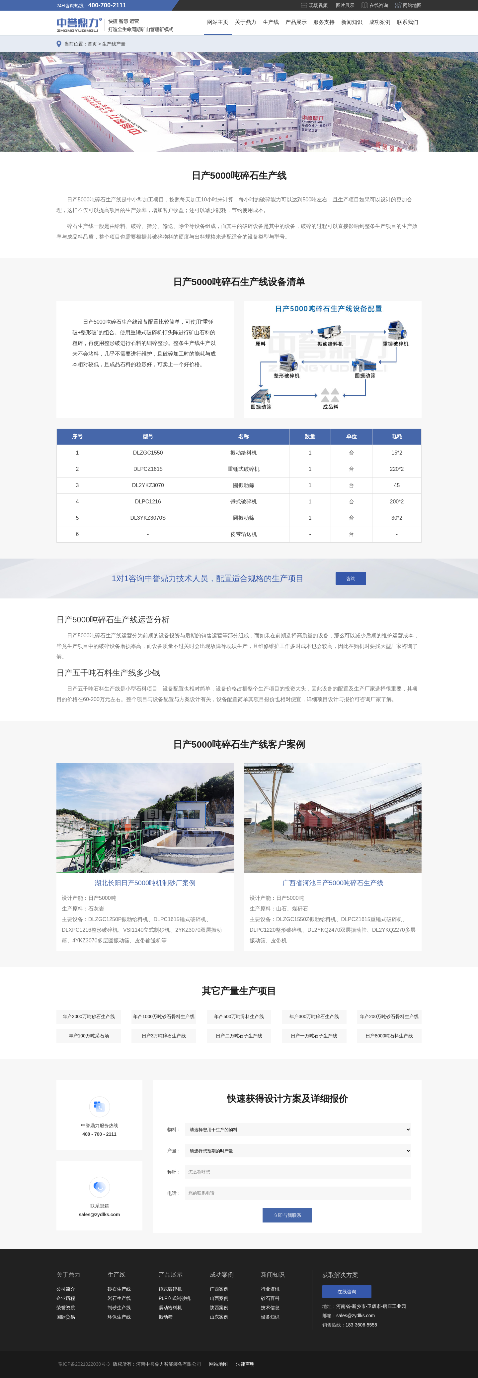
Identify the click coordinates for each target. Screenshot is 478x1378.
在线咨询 (378, 5)
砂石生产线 (119, 1289)
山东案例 (219, 1317)
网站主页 (217, 22)
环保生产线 (119, 1317)
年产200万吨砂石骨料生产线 (389, 1016)
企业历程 (65, 1298)
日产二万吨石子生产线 (239, 1035)
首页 (92, 44)
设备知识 (270, 1317)
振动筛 (166, 1317)
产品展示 (296, 22)
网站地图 (412, 5)
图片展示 (345, 5)
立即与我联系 (287, 1215)
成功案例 (379, 22)
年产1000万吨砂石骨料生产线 (164, 1016)
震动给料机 (170, 1307)
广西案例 (219, 1289)
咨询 (351, 578)
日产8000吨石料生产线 (389, 1035)
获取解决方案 (340, 1275)
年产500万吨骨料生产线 (239, 1016)
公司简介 (65, 1289)
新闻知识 (351, 22)
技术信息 (270, 1307)
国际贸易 (65, 1317)
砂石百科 (270, 1298)
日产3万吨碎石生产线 (164, 1035)
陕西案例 (219, 1307)
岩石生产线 (119, 1298)
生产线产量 (113, 44)
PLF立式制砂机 (175, 1298)
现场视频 (318, 5)
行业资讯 (270, 1289)
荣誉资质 (65, 1307)
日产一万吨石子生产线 (314, 1035)
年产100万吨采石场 (89, 1035)
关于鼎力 (245, 22)
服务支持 (324, 22)
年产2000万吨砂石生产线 (89, 1016)
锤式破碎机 (170, 1289)
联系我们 (407, 22)
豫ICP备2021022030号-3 (84, 1364)
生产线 (271, 22)
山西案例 (219, 1298)
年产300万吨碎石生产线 (314, 1016)
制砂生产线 (119, 1307)
